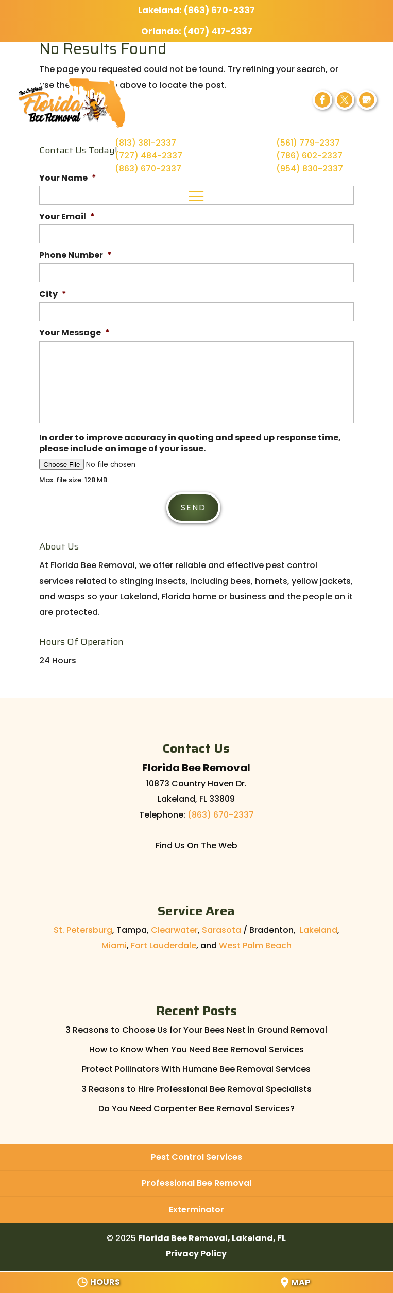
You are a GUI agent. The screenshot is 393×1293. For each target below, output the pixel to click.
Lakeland (318, 927)
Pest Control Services (196, 1154)
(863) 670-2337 (148, 168)
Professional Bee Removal (196, 1180)
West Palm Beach (255, 943)
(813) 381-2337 (145, 143)
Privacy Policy (196, 1251)
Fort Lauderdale (163, 943)
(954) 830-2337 (309, 168)
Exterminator (196, 1207)
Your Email (67, 216)
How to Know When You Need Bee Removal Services (196, 1047)
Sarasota (221, 927)
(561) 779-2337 (308, 143)
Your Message (74, 333)
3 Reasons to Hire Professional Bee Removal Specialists (196, 1086)
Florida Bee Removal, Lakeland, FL (212, 1236)
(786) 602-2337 (309, 156)
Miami (114, 943)
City (52, 294)
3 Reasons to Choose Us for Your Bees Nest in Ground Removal (196, 1027)
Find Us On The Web (196, 843)
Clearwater (174, 927)
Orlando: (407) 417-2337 (196, 31)
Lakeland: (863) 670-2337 (196, 10)
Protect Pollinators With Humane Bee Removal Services (196, 1067)
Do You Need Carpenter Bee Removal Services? (196, 1106)
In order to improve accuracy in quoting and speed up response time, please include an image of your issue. (190, 443)
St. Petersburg (83, 927)
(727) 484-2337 (148, 156)
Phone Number (75, 255)
